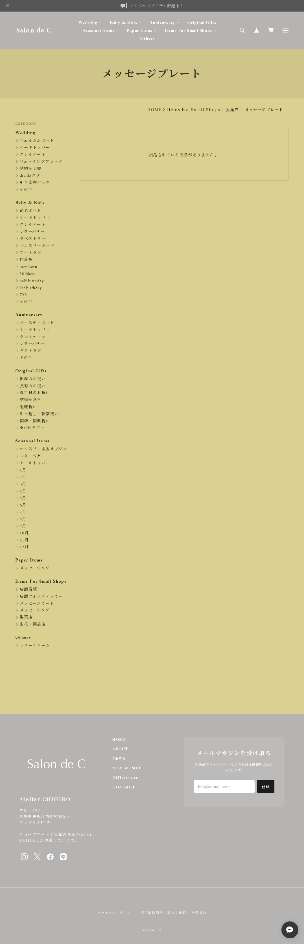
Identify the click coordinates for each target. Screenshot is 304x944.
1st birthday (31, 287)
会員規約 (199, 912)
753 (23, 294)
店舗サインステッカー (41, 596)
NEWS (118, 758)
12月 (24, 547)
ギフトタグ (30, 350)
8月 (23, 519)
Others (147, 38)
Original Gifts (201, 22)
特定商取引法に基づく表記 (163, 912)
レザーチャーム (35, 645)
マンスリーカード (37, 245)
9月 (23, 526)
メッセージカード (37, 603)
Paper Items (139, 30)
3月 (23, 484)
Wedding (88, 22)
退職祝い (28, 407)
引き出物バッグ (35, 182)
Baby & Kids (123, 22)
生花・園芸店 (33, 624)
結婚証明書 (30, 168)
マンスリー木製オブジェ (43, 449)
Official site (125, 777)
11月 (24, 540)
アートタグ (30, 252)
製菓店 (232, 109)
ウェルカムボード (37, 140)
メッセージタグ (35, 568)
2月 (23, 477)
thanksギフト (32, 427)
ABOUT (120, 748)
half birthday (32, 280)
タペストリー (33, 238)
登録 (265, 786)
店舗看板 (28, 589)
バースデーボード (37, 322)
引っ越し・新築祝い (39, 414)
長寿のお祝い (33, 386)
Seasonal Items (98, 30)
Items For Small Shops (189, 30)
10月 (24, 533)
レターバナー (32, 231)
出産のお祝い (33, 379)
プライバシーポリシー (116, 912)
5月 (23, 498)
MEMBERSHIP (126, 768)
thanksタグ (30, 175)
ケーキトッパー (35, 147)
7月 (23, 512)
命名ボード (30, 210)
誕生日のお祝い (35, 392)
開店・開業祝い (35, 421)
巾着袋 (26, 259)
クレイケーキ (32, 154)
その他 (26, 189)
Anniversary (162, 22)
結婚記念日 (30, 399)
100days (27, 273)
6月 (23, 505)
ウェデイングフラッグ (41, 161)
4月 (23, 491)
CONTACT (123, 787)
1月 (23, 470)
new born (28, 266)
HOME (154, 109)
